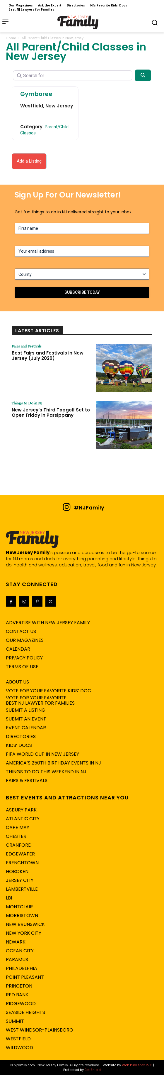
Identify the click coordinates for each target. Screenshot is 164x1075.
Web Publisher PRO (137, 1065)
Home (11, 38)
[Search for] (72, 75)
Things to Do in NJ (27, 403)
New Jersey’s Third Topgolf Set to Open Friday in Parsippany (51, 412)
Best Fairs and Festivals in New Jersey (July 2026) (47, 355)
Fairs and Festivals (27, 346)
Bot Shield (93, 1069)
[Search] (143, 75)
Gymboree (36, 94)
